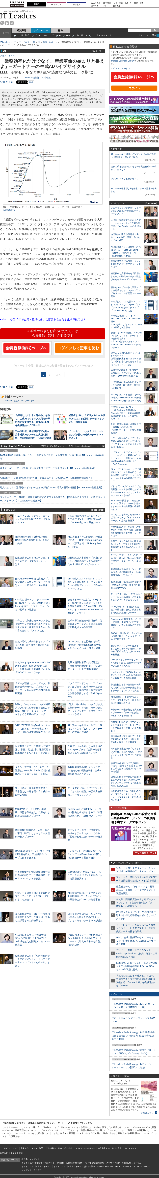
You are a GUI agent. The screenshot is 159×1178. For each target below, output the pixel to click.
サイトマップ (130, 1148)
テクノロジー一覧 (27, 42)
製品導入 (76, 4)
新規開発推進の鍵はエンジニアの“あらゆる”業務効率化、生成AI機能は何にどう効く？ (85, 770)
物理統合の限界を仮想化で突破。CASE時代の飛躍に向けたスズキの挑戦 (32, 540)
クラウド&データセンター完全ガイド (38, 1163)
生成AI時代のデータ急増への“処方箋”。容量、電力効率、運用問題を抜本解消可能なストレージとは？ (33, 749)
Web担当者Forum (74, 1163)
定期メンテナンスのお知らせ (125, 179)
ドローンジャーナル (142, 1166)
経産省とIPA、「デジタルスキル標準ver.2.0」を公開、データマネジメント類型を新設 (87, 418)
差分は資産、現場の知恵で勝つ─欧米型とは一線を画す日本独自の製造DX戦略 (32, 791)
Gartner (8, 401)
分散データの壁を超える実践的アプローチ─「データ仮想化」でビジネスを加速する (32, 896)
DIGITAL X (126, 1166)
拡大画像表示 (9, 210)
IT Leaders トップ (8, 42)
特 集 (60, 30)
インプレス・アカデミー (32, 1170)
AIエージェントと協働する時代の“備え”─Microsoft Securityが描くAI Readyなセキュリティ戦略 (84, 644)
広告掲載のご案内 (54, 1148)
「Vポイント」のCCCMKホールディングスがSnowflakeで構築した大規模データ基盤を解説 (85, 854)
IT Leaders (18, 16)
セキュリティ (81, 35)
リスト (30, 82)
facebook (7, 23)
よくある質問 (17, 1153)
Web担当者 (95, 3)
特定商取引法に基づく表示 (110, 1148)
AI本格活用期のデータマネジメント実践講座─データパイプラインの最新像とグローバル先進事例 (85, 896)
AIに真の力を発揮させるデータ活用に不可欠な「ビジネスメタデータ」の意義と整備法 (85, 728)
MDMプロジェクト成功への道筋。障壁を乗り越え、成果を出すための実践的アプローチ (32, 812)
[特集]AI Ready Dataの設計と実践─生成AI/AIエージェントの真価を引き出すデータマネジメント (134, 818)
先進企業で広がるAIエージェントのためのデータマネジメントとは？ (32, 561)
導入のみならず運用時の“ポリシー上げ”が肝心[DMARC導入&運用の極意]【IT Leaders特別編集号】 (51, 487)
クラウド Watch (113, 1163)
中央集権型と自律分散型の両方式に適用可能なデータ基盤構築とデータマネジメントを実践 (32, 875)
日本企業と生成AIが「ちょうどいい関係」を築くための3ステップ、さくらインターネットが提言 (85, 917)
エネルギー (95, 6)
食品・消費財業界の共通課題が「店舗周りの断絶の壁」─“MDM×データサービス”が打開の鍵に (85, 665)
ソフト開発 (118, 3)
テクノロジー (41, 30)
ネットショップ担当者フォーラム (36, 1166)
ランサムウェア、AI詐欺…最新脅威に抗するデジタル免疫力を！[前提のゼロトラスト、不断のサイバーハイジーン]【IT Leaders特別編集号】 (52, 499)
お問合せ (4, 1153)
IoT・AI (128, 3)
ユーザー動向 (23, 35)
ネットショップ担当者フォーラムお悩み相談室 (74, 1166)
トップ (5, 33)
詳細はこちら (147, 1112)
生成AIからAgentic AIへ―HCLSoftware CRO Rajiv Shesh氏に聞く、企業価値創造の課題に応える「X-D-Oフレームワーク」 (125, 413)
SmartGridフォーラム (131, 1163)
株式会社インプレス (30, 1159)
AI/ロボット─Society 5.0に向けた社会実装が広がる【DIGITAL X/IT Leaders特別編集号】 (46, 478)
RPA (67, 35)
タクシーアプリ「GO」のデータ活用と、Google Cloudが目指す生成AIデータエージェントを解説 (33, 770)
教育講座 (116, 6)
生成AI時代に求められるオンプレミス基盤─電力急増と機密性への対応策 (32, 644)
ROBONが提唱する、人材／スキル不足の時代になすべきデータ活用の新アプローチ (32, 833)
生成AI (16, 401)
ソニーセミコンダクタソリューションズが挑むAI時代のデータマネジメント (86, 434)
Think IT (60, 1163)
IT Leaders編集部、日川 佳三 (37, 77)
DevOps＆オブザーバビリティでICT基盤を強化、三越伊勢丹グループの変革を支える (32, 854)
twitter (2, 23)
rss (12, 23)
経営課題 (21, 30)
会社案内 (68, 1148)
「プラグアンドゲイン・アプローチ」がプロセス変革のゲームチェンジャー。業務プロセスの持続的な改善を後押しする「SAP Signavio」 (85, 690)
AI (60, 35)
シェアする (6, 81)
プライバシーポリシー (85, 1148)
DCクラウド (56, 4)
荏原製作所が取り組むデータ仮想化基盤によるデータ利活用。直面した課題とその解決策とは (32, 917)
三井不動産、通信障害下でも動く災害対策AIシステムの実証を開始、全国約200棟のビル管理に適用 (33, 434)
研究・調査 (138, 3)
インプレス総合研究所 (94, 1163)
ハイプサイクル (28, 401)
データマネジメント (102, 35)
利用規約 (24, 1148)
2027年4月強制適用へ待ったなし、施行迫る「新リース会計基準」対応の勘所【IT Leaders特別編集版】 (52, 457)
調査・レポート (50, 42)
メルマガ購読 (37, 1148)
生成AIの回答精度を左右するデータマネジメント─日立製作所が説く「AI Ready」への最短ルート (85, 519)
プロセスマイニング (44, 35)
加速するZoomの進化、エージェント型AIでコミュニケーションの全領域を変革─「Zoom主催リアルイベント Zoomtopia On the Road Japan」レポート (85, 606)
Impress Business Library (122, 61)
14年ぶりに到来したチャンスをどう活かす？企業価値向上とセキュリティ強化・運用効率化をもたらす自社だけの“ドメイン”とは (126, 358)
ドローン (106, 6)
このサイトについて (9, 1148)
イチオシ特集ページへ (144, 853)
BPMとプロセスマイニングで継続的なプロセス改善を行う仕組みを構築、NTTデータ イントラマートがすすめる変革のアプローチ (126, 475)
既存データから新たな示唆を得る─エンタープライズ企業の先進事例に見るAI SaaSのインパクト (85, 749)
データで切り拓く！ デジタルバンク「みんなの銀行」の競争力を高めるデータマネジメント (85, 791)
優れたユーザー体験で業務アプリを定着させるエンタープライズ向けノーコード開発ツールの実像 (32, 582)
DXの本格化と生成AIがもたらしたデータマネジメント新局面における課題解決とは (85, 875)
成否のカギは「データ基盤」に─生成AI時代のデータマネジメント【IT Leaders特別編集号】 (48, 468)
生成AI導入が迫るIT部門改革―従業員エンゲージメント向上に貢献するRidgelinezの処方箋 (85, 623)
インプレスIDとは (121, 68)
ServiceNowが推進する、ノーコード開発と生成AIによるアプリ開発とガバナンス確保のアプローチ (85, 812)
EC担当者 (107, 3)
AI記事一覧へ (97, 51)
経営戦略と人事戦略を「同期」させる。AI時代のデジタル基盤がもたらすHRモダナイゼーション (85, 561)
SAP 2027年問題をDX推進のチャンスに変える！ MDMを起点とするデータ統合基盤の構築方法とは (32, 728)
